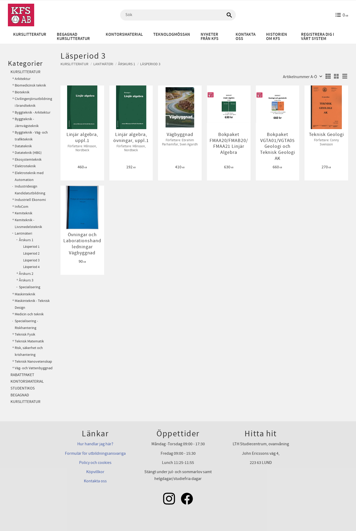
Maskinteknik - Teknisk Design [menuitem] (32, 304)
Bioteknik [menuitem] (22, 92)
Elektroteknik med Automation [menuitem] (29, 176)
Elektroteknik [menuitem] (25, 166)
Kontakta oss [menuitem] (246, 37)
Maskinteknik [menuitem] (25, 294)
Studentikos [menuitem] (23, 388)
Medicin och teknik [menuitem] (29, 314)
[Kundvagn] (341, 15)
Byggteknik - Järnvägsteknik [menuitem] (27, 122)
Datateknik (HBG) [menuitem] (28, 152)
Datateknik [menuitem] (23, 146)
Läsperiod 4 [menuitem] (31, 267)
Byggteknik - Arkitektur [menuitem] (32, 112)
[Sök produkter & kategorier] (178, 15)
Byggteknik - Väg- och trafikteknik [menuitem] (31, 136)
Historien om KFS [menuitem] (276, 37)
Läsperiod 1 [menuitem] (31, 247)
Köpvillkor (95, 471)
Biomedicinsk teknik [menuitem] (30, 85)
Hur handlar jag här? (95, 444)
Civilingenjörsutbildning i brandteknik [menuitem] (33, 102)
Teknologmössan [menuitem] (171, 34)
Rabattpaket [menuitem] (22, 374)
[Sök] (229, 15)
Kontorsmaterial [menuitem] (124, 34)
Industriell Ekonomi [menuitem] (30, 199)
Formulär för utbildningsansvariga (95, 453)
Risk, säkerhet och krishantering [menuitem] (29, 351)
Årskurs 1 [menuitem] (26, 240)
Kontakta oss (95, 481)
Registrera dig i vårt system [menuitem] (317, 37)
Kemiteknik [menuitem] (23, 213)
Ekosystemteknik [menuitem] (28, 159)
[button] (327, 76)
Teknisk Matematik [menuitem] (29, 341)
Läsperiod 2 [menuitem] (31, 253)
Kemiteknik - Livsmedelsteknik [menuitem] (28, 223)
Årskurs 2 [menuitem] (26, 273)
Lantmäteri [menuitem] (23, 233)
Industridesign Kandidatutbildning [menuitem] (30, 190)
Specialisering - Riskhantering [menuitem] (26, 324)
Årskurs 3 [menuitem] (26, 280)
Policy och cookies (95, 462)
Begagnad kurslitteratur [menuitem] (73, 37)
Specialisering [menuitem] (29, 287)
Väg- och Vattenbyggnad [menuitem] (34, 368)
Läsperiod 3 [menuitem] (31, 260)
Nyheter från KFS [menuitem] (209, 37)
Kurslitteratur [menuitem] (29, 34)
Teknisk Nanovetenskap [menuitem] (33, 361)
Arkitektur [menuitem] (22, 78)
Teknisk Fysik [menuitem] (25, 334)
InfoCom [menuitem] (21, 206)
